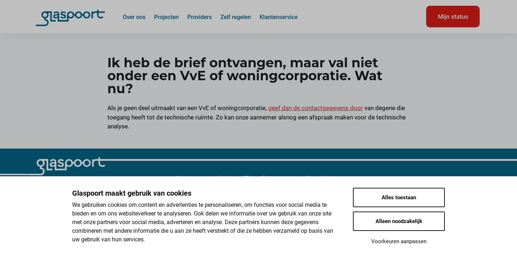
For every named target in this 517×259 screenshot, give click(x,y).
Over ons (134, 17)
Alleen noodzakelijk (399, 221)
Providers (199, 17)
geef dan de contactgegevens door (315, 108)
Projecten (166, 17)
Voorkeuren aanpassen (399, 241)
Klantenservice (279, 17)
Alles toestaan (399, 197)
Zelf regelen (235, 17)
